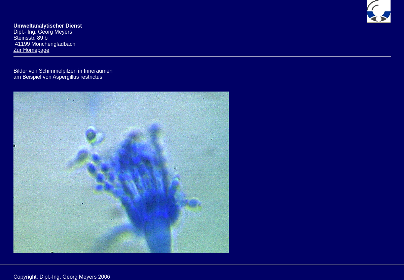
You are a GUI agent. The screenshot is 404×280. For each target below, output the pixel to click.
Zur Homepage (31, 50)
